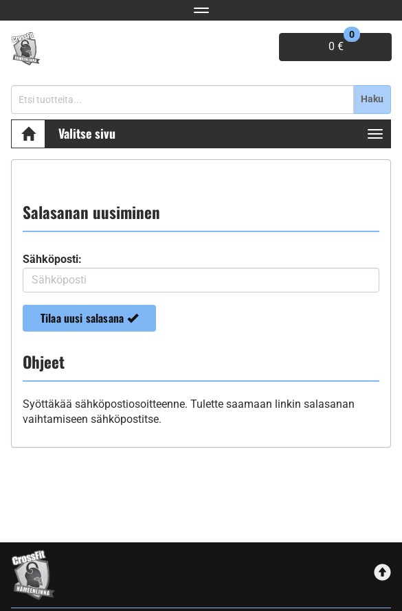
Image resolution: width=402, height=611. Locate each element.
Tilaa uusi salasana (89, 318)
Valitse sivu (86, 133)
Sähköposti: (52, 259)
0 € (344, 43)
